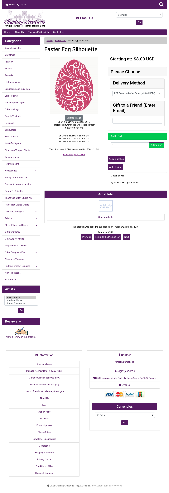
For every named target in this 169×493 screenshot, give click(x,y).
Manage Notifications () (44, 371)
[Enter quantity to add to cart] (130, 145)
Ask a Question (116, 159)
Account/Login (44, 364)
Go (139, 22)
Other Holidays (12, 109)
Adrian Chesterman (21, 303)
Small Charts (11, 136)
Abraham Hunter (21, 300)
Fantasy (9, 61)
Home (10, 4)
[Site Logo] (29, 18)
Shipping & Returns (44, 452)
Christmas (10, 55)
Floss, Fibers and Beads (21, 225)
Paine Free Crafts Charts (17, 204)
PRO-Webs (116, 485)
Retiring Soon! (12, 164)
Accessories (21, 170)
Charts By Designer (21, 211)
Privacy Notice (44, 459)
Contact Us (58, 32)
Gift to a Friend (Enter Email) (134, 107)
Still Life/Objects (13, 143)
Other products (105, 217)
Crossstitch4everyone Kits (18, 184)
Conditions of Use (44, 466)
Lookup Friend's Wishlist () (44, 391)
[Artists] (21, 300)
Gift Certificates (12, 232)
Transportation (12, 157)
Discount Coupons (44, 473)
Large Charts (11, 95)
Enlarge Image (74, 118)
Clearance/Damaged (15, 259)
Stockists (44, 418)
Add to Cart (156, 145)
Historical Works (13, 82)
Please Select (21, 297)
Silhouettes (60, 40)
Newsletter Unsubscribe (44, 439)
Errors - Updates (44, 425)
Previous (86, 237)
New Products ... (13, 273)
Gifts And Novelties (14, 238)
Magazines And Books (16, 245)
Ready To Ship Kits (14, 191)
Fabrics (21, 218)
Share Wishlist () (44, 384)
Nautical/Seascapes (15, 102)
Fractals (9, 75)
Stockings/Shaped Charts (17, 150)
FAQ (44, 405)
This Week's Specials (38, 32)
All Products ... (12, 279)
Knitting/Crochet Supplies (21, 266)
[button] (161, 4)
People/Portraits (13, 116)
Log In (21, 4)
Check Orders (44, 432)
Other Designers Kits (21, 252)
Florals (8, 68)
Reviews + (13, 321)
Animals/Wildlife (13, 48)
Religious (9, 123)
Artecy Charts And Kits (16, 177)
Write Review (115, 167)
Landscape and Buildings (17, 89)
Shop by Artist (44, 411)
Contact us (44, 446)
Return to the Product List (107, 237)
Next (126, 237)
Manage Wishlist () (44, 377)
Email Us (84, 18)
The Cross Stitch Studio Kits (18, 198)
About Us (19, 32)
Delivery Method (129, 83)
